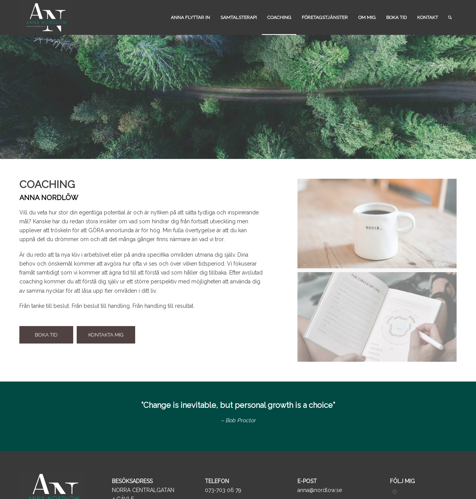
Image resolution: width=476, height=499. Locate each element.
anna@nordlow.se (319, 490)
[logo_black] (45, 17)
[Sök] (450, 17)
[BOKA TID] (46, 335)
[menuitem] (190, 17)
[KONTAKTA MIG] (106, 335)
